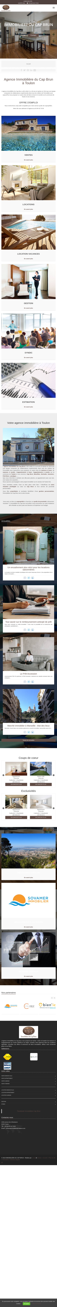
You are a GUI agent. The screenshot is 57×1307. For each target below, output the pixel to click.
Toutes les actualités (28, 740)
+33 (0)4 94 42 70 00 (33, 3)
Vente (23, 35)
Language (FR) (27, 1)
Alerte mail (21, 3)
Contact (33, 35)
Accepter (26, 1303)
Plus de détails (36, 1303)
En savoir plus (28, 160)
